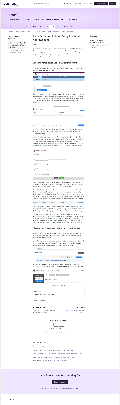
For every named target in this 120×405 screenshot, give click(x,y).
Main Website (68, 4)
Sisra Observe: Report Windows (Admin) (46, 347)
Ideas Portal (77, 4)
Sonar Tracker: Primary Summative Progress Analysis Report (53, 350)
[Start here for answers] (46, 4)
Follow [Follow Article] (35, 44)
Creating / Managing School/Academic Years (97, 41)
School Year (43, 294)
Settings (55, 31)
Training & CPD (68, 27)
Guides (38, 31)
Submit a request (101, 4)
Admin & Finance (25, 27)
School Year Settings (67, 31)
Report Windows (78, 222)
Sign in (112, 4)
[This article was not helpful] (61, 325)
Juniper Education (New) (16, 31)
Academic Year (52, 294)
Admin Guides (46, 31)
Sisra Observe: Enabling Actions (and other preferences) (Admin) (54, 357)
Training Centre (88, 4)
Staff (52, 27)
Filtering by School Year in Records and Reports (100, 46)
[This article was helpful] (56, 325)
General (59, 27)
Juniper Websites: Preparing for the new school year (50, 360)
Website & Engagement (40, 27)
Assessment (13, 27)
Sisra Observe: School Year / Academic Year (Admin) (17, 45)
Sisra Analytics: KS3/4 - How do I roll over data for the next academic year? (57, 354)
